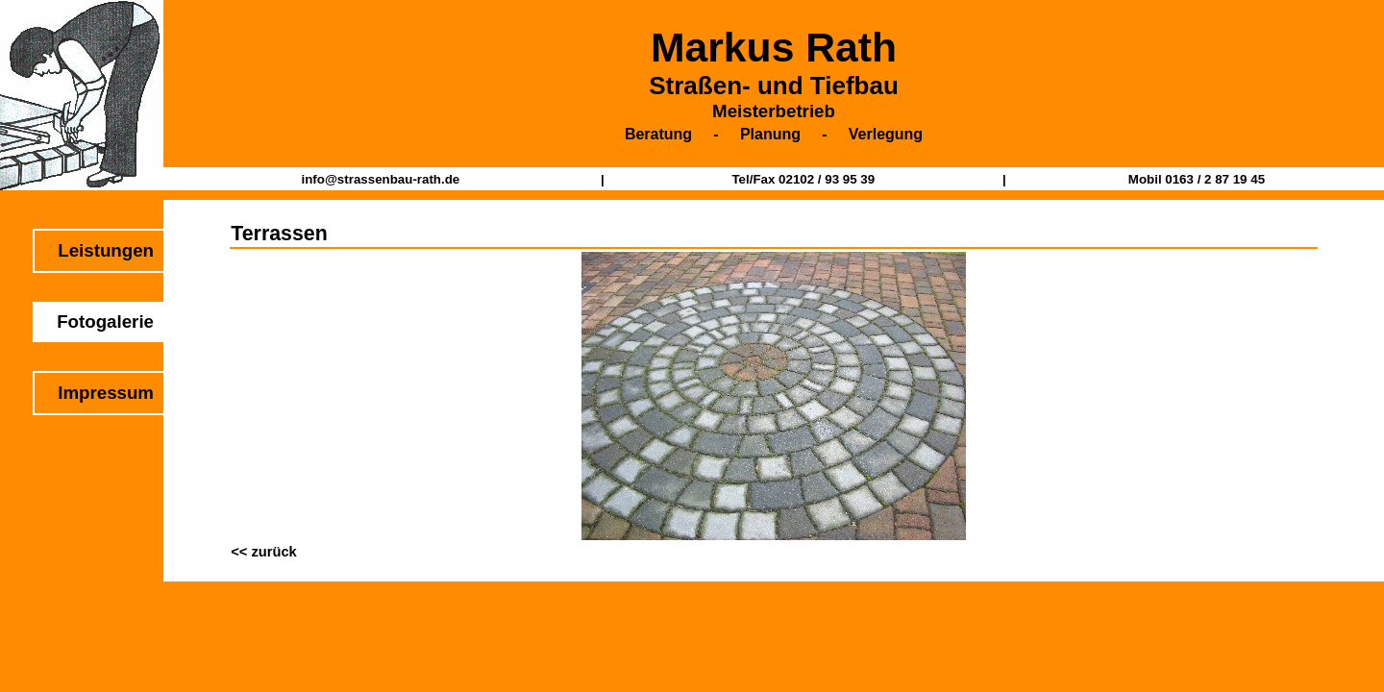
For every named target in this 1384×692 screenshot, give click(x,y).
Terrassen (279, 233)
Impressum (106, 393)
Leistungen (106, 250)
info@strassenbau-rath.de (380, 179)
